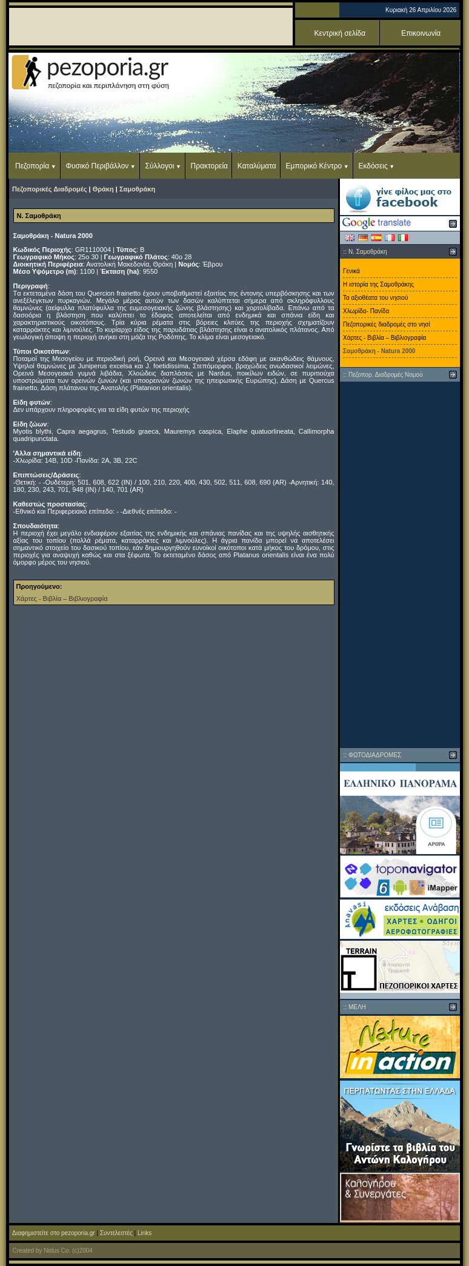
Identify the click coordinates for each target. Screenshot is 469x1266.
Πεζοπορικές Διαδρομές (49, 189)
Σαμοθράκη (137, 189)
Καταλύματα (257, 166)
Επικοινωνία (421, 33)
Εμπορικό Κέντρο (314, 166)
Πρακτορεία (209, 166)
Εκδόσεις (372, 166)
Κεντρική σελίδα (340, 33)
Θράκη (103, 189)
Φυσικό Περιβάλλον (96, 166)
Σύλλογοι (160, 166)
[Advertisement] (399, 564)
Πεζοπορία (32, 166)
